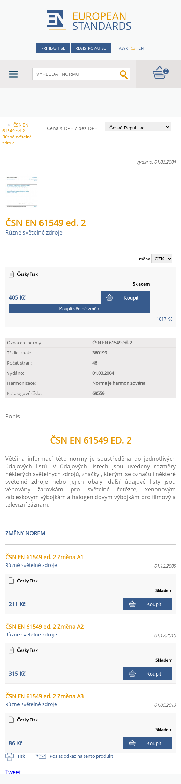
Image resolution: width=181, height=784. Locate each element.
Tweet (13, 772)
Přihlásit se (53, 48)
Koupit (131, 298)
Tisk (21, 756)
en (141, 48)
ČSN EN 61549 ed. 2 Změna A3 (44, 699)
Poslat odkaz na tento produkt (81, 756)
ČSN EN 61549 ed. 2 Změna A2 (44, 630)
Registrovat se (90, 48)
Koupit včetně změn (79, 308)
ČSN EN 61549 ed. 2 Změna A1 (44, 560)
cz (133, 48)
